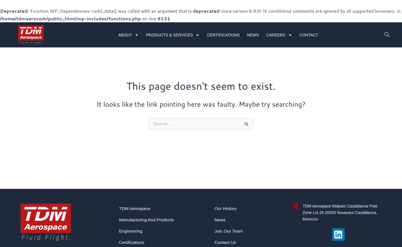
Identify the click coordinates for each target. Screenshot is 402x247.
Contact (309, 35)
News (253, 35)
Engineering (131, 231)
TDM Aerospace (135, 208)
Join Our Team (229, 231)
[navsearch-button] (386, 35)
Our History (226, 208)
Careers (279, 35)
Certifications (223, 35)
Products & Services (173, 35)
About (128, 35)
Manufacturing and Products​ (147, 219)
